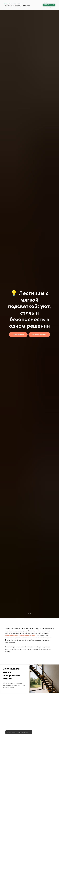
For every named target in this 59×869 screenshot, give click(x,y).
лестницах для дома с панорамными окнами (20, 635)
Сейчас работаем (48, 7)
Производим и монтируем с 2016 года (17, 5)
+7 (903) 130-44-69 (48, 5)
